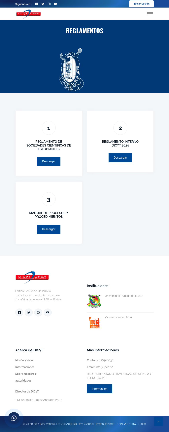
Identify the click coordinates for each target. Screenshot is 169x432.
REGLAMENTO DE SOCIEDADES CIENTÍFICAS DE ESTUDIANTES (48, 145)
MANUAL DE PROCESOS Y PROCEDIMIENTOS (48, 215)
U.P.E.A (122, 423)
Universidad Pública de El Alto (115, 296)
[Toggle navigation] (150, 13)
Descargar (48, 161)
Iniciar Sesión (141, 3)
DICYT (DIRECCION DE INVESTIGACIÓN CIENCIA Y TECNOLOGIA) (119, 376)
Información (99, 388)
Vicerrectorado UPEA (109, 317)
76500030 (100, 360)
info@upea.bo (100, 367)
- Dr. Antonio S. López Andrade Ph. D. (38, 395)
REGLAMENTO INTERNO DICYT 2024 (120, 143)
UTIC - (133, 423)
